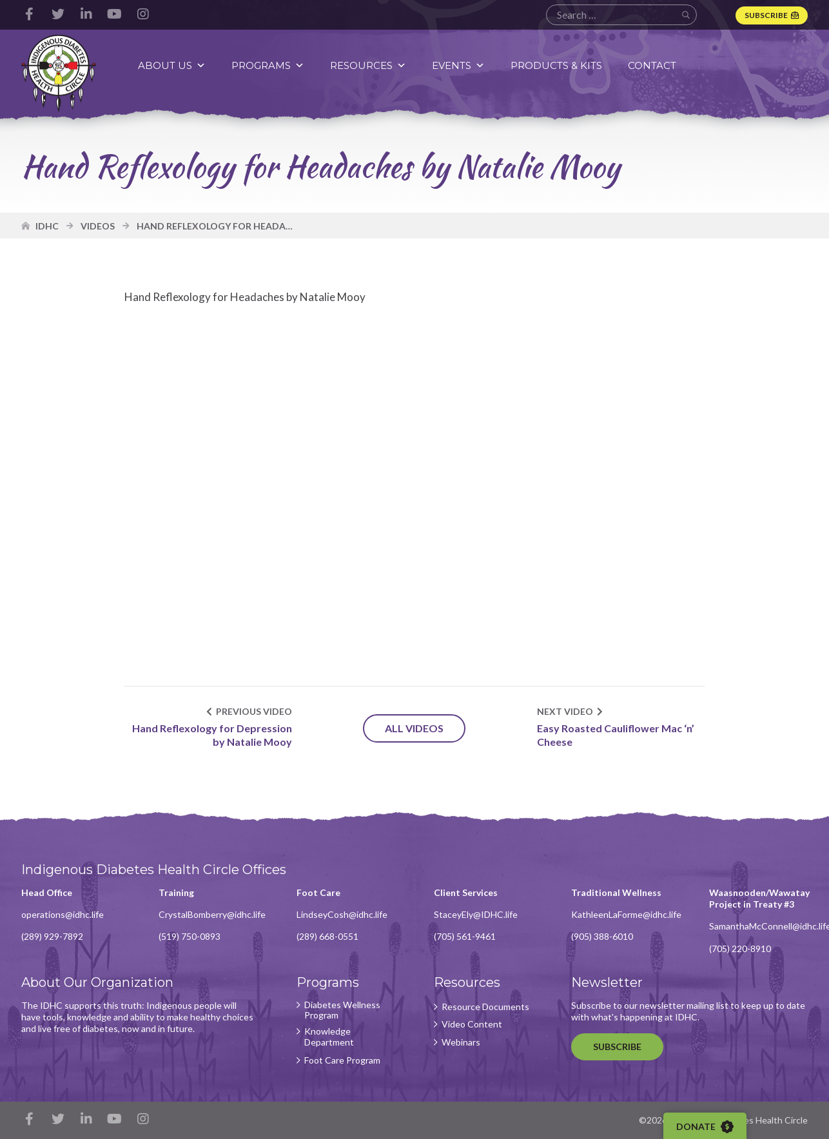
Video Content (472, 1024)
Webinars (461, 1042)
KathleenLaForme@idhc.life (626, 914)
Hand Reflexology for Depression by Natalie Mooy (212, 735)
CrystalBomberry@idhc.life (212, 914)
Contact (652, 65)
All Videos (414, 728)
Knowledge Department (329, 1036)
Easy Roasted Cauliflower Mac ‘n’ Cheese (615, 735)
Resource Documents (485, 1007)
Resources (368, 65)
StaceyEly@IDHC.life (476, 914)
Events (458, 65)
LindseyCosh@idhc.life (342, 914)
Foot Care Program (342, 1060)
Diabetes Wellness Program (342, 1010)
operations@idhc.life (62, 914)
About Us (172, 65)
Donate (705, 1126)
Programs (267, 65)
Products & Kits (556, 65)
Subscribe (766, 15)
